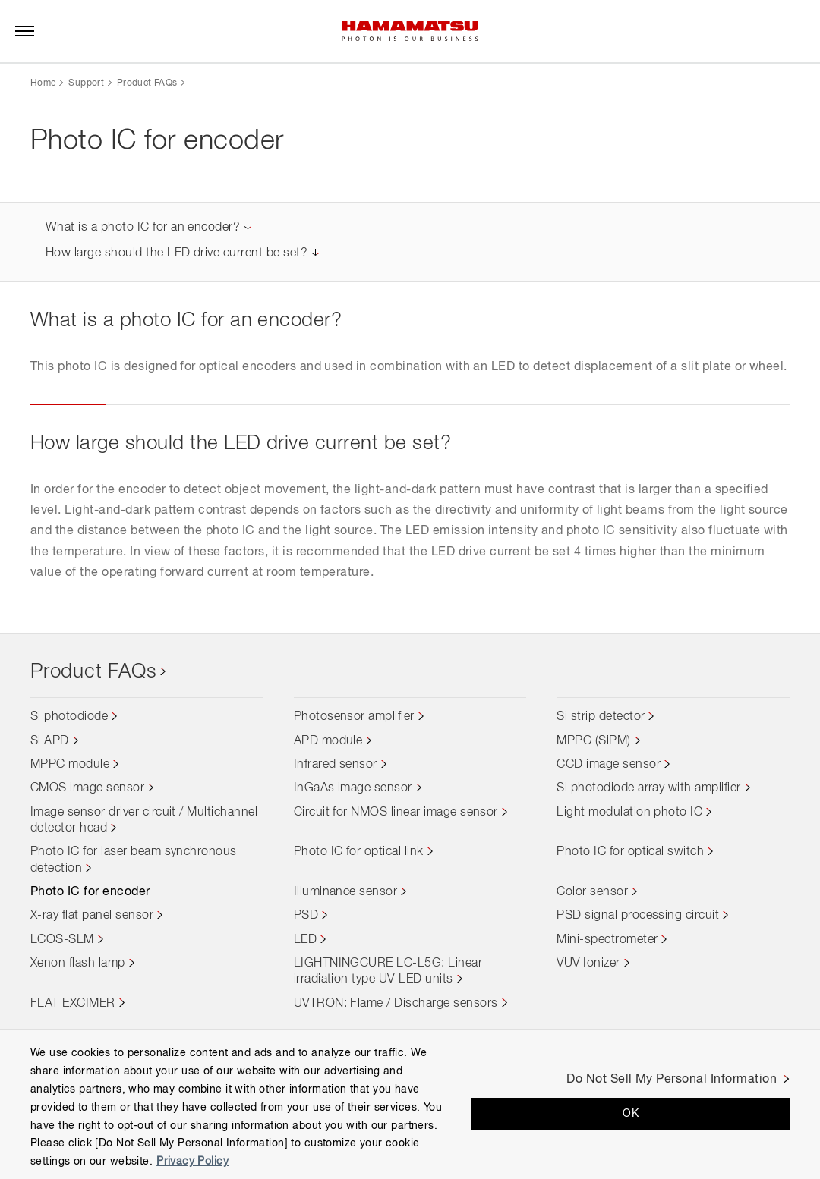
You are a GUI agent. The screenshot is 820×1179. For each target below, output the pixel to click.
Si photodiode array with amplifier (648, 788)
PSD (306, 916)
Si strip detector (601, 717)
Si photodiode (69, 717)
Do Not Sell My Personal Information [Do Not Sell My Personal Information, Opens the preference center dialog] (671, 1080)
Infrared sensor (335, 765)
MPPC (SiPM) (593, 741)
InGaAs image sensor (353, 788)
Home (42, 83)
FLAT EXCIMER (72, 1004)
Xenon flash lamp (77, 963)
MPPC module (69, 765)
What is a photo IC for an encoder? (143, 228)
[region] (410, 1104)
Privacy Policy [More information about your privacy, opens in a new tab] (192, 1161)
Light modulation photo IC (629, 812)
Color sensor (592, 892)
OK (631, 1113)
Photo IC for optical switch (630, 852)
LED (305, 940)
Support (86, 83)
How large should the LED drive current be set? (177, 253)
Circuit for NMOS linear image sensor (396, 812)
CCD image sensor (609, 765)
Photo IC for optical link (359, 852)
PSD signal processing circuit (638, 916)
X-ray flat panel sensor (91, 916)
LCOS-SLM (62, 940)
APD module (328, 741)
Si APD (49, 741)
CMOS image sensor (87, 788)
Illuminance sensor (346, 892)
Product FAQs (147, 83)
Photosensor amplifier (354, 717)
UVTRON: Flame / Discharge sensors (396, 1004)
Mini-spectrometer (607, 940)
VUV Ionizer (588, 963)
